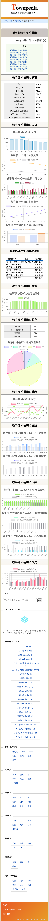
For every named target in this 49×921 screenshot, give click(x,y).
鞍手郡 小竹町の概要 (18, 50)
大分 (22, 885)
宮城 (22, 756)
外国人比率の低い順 (25, 708)
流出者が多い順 (25, 695)
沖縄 (23, 889)
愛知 (29, 806)
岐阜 (14, 806)
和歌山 (15, 829)
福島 (14, 760)
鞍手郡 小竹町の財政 (18, 62)
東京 (14, 775)
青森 (23, 752)
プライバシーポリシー (12, 909)
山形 (29, 756)
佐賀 (22, 881)
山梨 (22, 802)
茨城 (22, 775)
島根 (29, 843)
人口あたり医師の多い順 (25, 737)
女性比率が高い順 (25, 659)
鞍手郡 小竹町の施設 (18, 64)
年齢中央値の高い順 (25, 687)
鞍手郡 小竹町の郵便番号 (20, 55)
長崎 (29, 881)
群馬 (14, 779)
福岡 (14, 881)
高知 (22, 862)
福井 (14, 802)
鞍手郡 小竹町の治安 (18, 69)
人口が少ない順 (25, 651)
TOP (5, 905)
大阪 (22, 820)
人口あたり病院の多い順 (25, 729)
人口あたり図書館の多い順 (25, 724)
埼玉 (22, 779)
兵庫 (22, 825)
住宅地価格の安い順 (25, 699)
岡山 (14, 848)
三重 (29, 820)
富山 (22, 798)
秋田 (14, 756)
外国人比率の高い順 (25, 712)
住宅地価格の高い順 (25, 703)
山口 (22, 848)
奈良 (29, 825)
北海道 (15, 752)
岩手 (31, 752)
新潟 (14, 798)
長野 (29, 802)
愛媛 (14, 862)
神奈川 (15, 783)
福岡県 (18, 21)
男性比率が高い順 (25, 655)
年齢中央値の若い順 (25, 682)
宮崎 (29, 885)
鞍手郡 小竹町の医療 (18, 67)
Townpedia (24, 7)
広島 (14, 843)
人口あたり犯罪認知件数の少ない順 (25, 664)
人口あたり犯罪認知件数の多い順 (25, 670)
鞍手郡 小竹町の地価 (18, 57)
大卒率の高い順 (25, 678)
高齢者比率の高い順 (25, 720)
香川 (29, 862)
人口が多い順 (25, 646)
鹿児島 (15, 889)
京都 (14, 820)
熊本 (14, 885)
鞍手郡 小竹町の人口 (18, 53)
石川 (29, 798)
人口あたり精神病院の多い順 (25, 733)
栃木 (29, 775)
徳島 (14, 866)
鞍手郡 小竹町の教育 (18, 60)
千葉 (29, 779)
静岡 (22, 806)
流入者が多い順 (25, 691)
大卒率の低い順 (25, 674)
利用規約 (6, 914)
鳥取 (22, 843)
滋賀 (14, 825)
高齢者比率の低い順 (25, 716)
